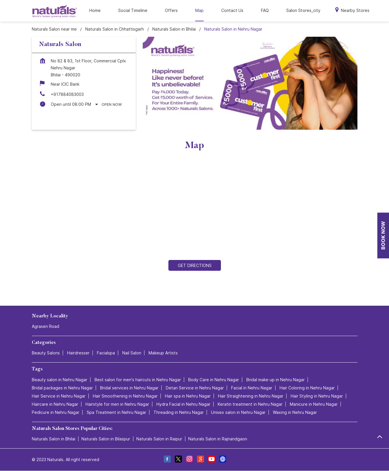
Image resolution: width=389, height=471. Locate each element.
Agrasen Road (45, 326)
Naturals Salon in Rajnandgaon (217, 438)
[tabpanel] (250, 83)
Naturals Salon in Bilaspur (105, 438)
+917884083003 (67, 94)
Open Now (112, 104)
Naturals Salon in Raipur (159, 438)
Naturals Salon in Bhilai (53, 438)
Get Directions (195, 265)
